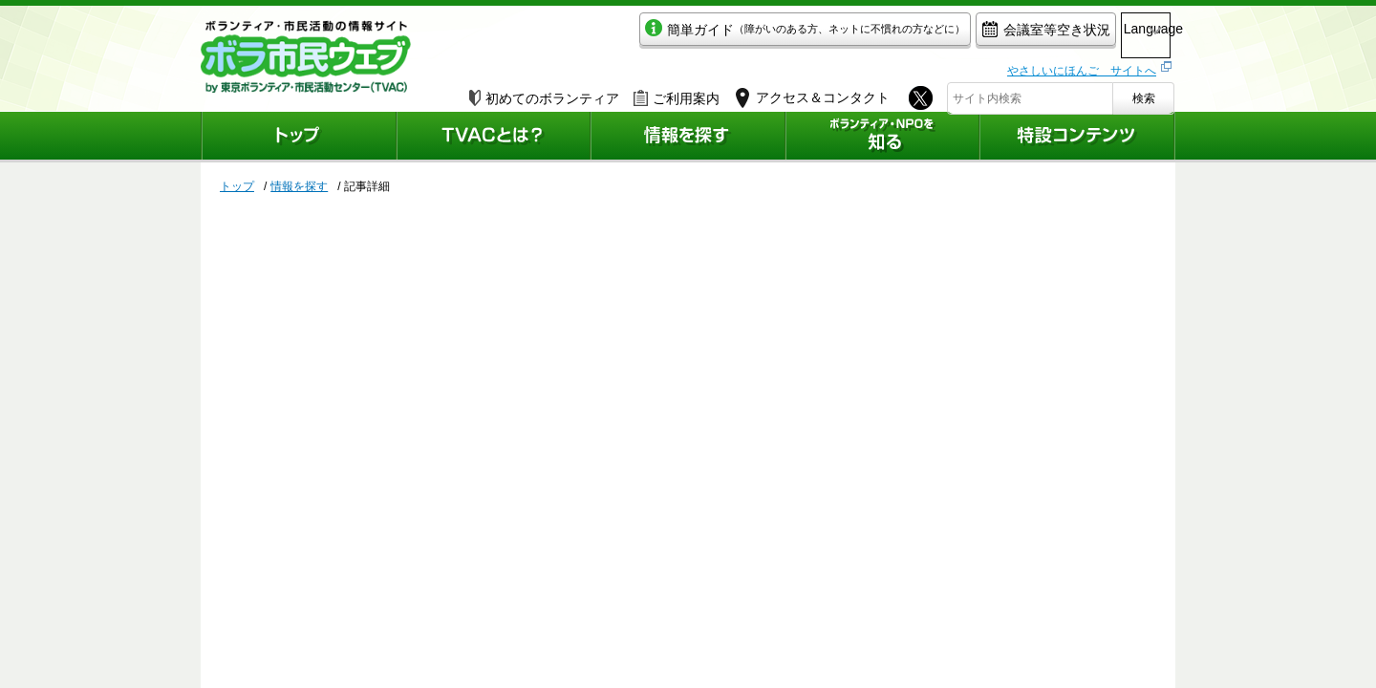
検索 (1143, 92)
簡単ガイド (720, 35)
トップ (237, 186)
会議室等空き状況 (960, 35)
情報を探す (299, 186)
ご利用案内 (677, 92)
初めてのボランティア (544, 92)
